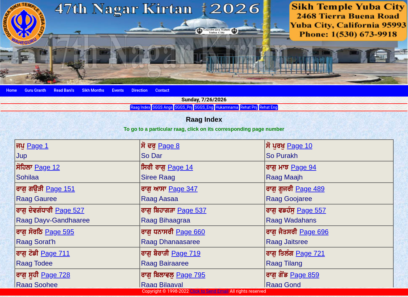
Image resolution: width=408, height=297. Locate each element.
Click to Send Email (209, 291)
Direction (140, 90)
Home (11, 90)
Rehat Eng (268, 107)
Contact (162, 90)
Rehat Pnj (249, 107)
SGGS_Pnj (183, 107)
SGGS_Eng (204, 107)
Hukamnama (227, 107)
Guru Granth (35, 90)
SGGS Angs (162, 107)
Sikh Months (93, 90)
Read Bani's (64, 90)
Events (118, 90)
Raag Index (140, 107)
